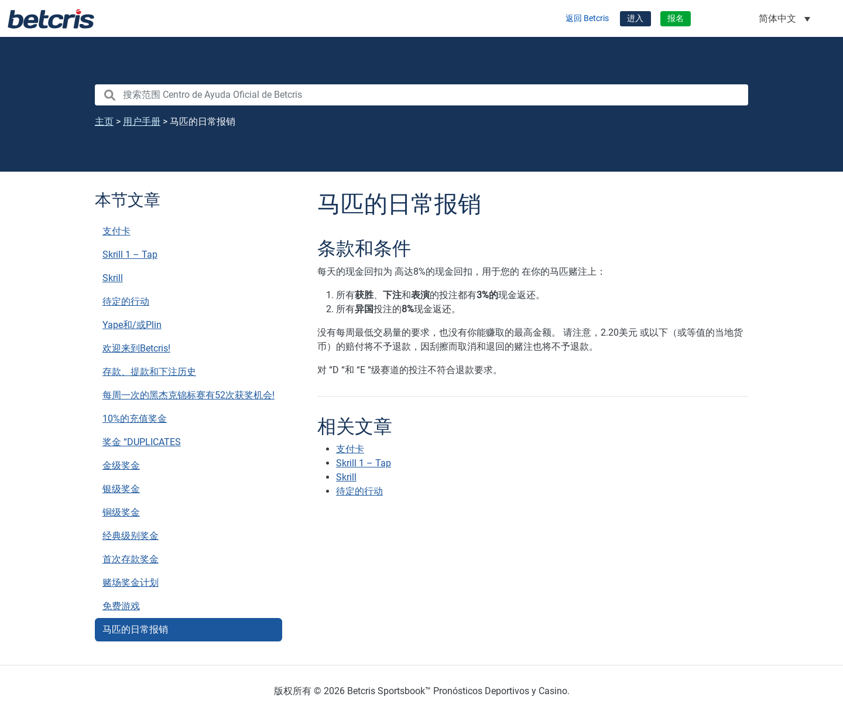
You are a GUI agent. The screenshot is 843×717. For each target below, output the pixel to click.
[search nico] (421, 94)
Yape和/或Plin (132, 324)
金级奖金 (121, 465)
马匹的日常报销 (135, 629)
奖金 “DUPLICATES (141, 442)
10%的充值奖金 (134, 418)
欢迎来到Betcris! (136, 348)
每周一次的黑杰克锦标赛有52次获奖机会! (188, 395)
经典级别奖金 (130, 535)
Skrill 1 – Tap (129, 254)
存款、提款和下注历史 (149, 371)
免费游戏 (121, 606)
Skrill (112, 278)
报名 (675, 18)
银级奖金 (121, 488)
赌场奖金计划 (130, 582)
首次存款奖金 (130, 559)
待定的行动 (125, 301)
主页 (104, 121)
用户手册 (141, 121)
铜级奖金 (121, 512)
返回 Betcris (587, 18)
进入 (635, 18)
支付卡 (116, 231)
